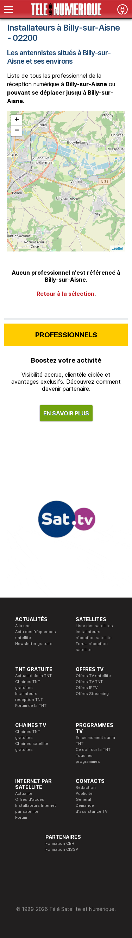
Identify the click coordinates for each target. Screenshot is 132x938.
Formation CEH (59, 843)
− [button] (16, 131)
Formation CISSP (61, 849)
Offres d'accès (29, 799)
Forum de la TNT (30, 705)
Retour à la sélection (65, 293)
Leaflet (117, 248)
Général (83, 799)
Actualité (23, 793)
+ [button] (16, 120)
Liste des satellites (94, 625)
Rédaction (86, 787)
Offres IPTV (87, 687)
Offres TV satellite (93, 675)
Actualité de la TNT (33, 675)
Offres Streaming (92, 693)
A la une (23, 625)
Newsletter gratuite (33, 643)
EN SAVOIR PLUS (66, 413)
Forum (21, 817)
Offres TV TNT (89, 681)
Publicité (84, 793)
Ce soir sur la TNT (93, 749)
